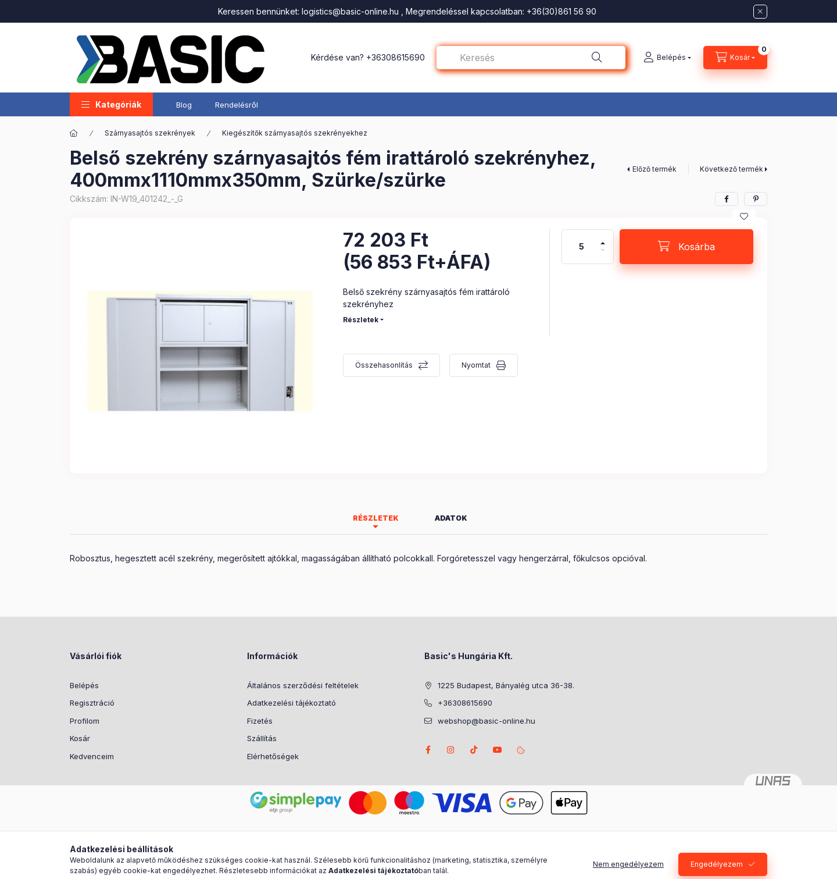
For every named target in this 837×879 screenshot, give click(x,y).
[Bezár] (760, 12)
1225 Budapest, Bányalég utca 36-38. (506, 685)
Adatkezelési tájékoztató (291, 702)
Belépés (84, 685)
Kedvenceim (92, 756)
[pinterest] (755, 199)
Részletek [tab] (376, 518)
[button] (111, 104)
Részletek (360, 319)
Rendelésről (236, 104)
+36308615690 (395, 57)
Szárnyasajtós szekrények (150, 133)
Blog (184, 104)
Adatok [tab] (451, 518)
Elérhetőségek (273, 756)
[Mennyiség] (581, 247)
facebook (427, 749)
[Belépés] (667, 57)
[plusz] (602, 238)
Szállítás (262, 738)
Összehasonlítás (384, 365)
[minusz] (602, 255)
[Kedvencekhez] (744, 216)
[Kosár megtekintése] (735, 57)
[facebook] (726, 199)
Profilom (84, 720)
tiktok (474, 749)
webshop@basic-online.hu (486, 720)
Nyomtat (476, 365)
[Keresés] (597, 58)
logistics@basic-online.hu (350, 11)
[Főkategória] (74, 133)
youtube (497, 749)
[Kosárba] (686, 246)
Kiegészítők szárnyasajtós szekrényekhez (294, 133)
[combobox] (531, 57)
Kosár (80, 738)
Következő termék (731, 169)
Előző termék (654, 169)
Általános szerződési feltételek (303, 685)
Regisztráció (92, 702)
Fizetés (260, 720)
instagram (451, 749)
